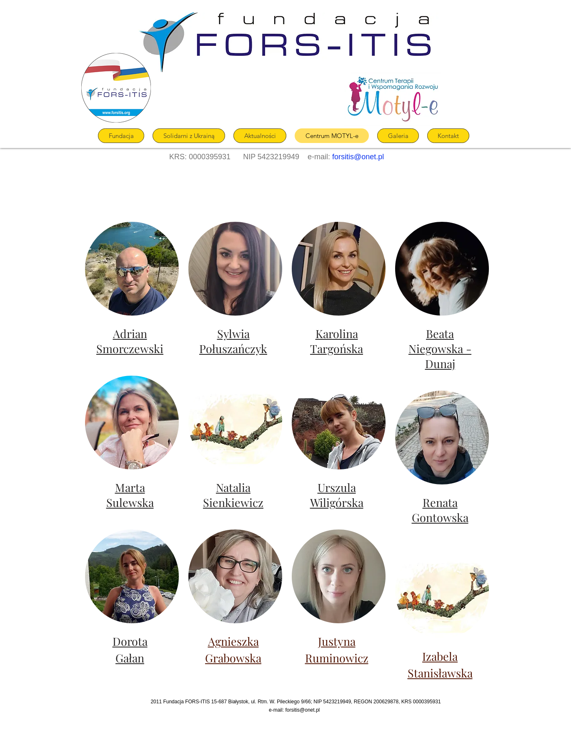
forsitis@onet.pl (358, 157)
